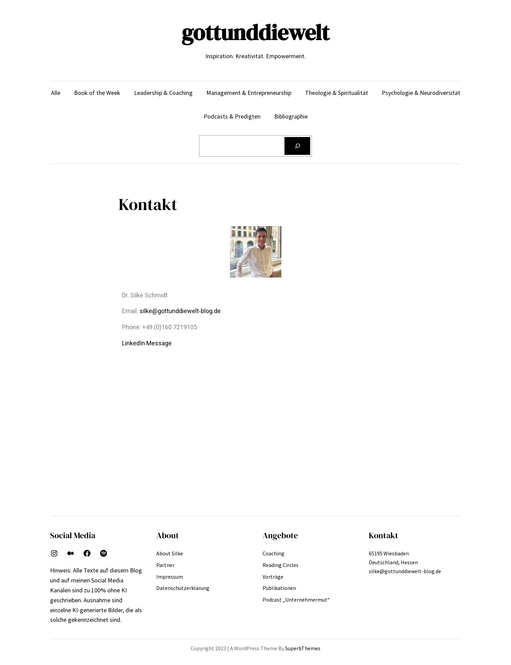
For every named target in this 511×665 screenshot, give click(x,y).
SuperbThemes (302, 648)
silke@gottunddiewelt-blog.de (180, 311)
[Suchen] (297, 146)
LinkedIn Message (147, 343)
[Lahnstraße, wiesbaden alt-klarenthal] (255, 412)
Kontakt (383, 535)
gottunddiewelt (255, 32)
